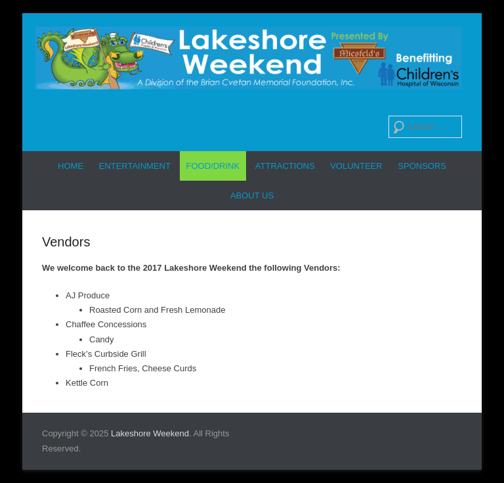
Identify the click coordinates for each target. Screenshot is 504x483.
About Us (252, 195)
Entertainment (135, 166)
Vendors (66, 242)
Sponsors (422, 166)
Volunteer (356, 166)
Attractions (285, 166)
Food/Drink (213, 166)
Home (70, 166)
